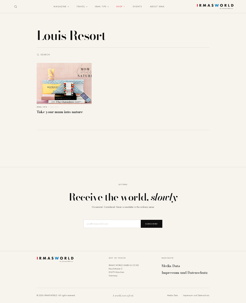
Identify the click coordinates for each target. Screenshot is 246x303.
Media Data (171, 266)
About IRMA (157, 6)
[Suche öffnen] (15, 6)
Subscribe (151, 223)
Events (137, 6)
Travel (80, 6)
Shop (119, 6)
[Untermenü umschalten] (68, 6)
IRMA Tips (100, 6)
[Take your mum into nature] (64, 88)
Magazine (60, 6)
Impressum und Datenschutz (185, 272)
